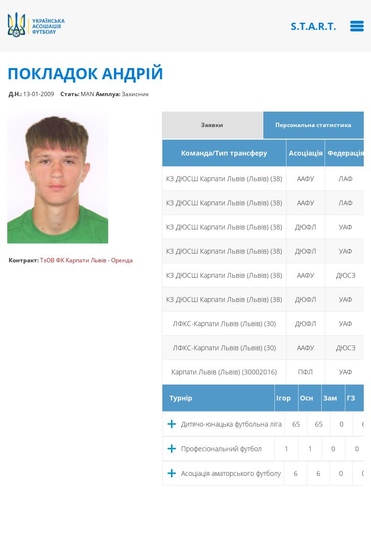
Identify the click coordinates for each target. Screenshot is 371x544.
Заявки (212, 125)
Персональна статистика (313, 125)
